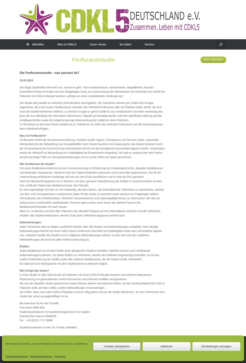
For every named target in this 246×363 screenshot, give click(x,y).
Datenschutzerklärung (17, 356)
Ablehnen (166, 346)
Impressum (59, 356)
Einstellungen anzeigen (216, 346)
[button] (220, 44)
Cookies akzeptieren (117, 346)
